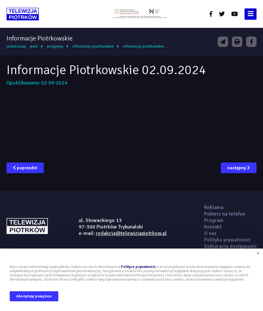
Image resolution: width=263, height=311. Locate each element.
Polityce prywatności (138, 267)
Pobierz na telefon (224, 214)
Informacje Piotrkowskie (93, 46)
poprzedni (25, 168)
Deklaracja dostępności (230, 246)
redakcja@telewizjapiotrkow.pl (131, 233)
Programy (55, 46)
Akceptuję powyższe (34, 296)
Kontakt (213, 227)
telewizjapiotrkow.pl (22, 14)
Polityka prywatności (227, 240)
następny (238, 168)
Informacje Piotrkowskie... (145, 46)
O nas (210, 233)
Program (213, 220)
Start (34, 46)
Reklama (213, 207)
